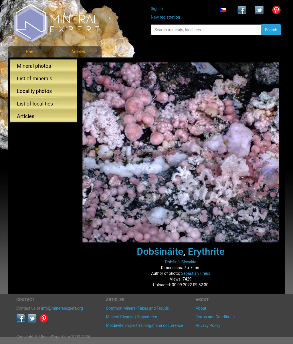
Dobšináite (160, 251)
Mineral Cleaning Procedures (131, 317)
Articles (78, 51)
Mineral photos (34, 66)
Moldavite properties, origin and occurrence (144, 325)
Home (31, 51)
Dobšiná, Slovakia (180, 262)
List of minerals (34, 78)
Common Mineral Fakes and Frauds (137, 308)
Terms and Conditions (215, 317)
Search (271, 29)
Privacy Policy (208, 325)
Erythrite (206, 251)
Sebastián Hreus (195, 273)
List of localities (35, 104)
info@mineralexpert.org (62, 308)
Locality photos (34, 91)
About (201, 308)
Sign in (157, 8)
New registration (165, 17)
